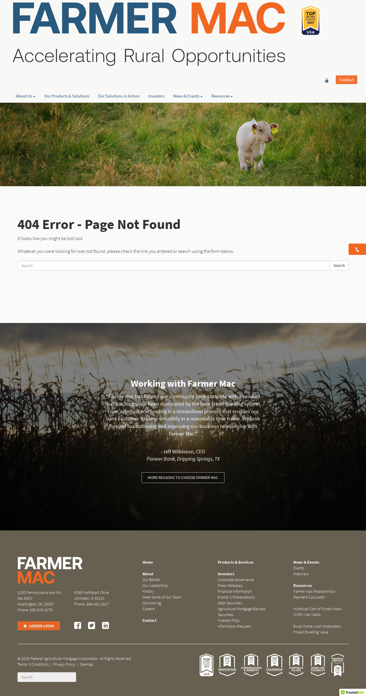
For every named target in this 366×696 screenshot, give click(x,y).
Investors (156, 61)
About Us (25, 61)
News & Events (188, 61)
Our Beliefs (151, 580)
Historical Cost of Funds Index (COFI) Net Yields (317, 611)
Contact (346, 14)
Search (339, 265)
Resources (222, 61)
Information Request (234, 626)
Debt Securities (230, 603)
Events (298, 568)
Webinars (301, 574)
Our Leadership (155, 585)
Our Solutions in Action (119, 61)
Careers (148, 609)
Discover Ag (151, 603)
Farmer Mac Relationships (314, 591)
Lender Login (38, 626)
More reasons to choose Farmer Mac (183, 477)
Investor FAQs (229, 620)
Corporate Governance (236, 580)
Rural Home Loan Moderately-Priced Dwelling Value (317, 629)
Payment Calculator (309, 597)
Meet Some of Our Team (161, 597)
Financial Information (235, 591)
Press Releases (230, 585)
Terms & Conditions (33, 664)
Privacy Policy (64, 664)
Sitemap (86, 664)
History (148, 591)
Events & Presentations (236, 597)
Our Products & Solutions (66, 61)
